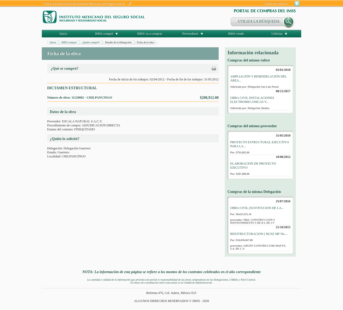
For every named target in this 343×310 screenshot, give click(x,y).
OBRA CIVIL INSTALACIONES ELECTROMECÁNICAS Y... (252, 100)
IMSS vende (236, 34)
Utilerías (276, 34)
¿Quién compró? (91, 42)
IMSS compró (104, 34)
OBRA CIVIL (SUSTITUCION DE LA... (257, 208)
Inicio (63, 34)
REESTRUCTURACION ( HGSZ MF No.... (259, 234)
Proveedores (190, 34)
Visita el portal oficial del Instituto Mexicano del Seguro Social (84, 3)
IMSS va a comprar (149, 34)
